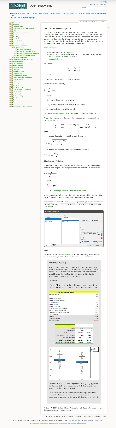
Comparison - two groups (69, 13)
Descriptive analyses (18, 34)
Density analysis (17, 100)
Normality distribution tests (20, 41)
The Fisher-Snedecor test (24, 49)
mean (49, 43)
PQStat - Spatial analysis (18, 88)
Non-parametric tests (21, 57)
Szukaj (106, 8)
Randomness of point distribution (22, 102)
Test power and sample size (20, 32)
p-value (50, 118)
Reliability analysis (18, 79)
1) (49, 197)
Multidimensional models (20, 75)
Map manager (17, 91)
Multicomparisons (18, 61)
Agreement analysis (18, 71)
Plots (14, 30)
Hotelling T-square (18, 65)
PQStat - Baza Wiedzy (24, 13)
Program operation (18, 26)
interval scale (68, 52)
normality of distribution (57, 54)
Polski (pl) (102, 4)
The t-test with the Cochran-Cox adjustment (29, 53)
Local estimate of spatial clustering (22, 106)
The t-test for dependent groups (24, 17)
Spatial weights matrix (19, 93)
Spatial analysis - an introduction (22, 89)
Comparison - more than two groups (23, 59)
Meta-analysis (17, 83)
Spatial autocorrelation (19, 104)
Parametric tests (84, 13)
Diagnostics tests (17, 73)
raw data (68, 255)
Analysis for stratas (18, 67)
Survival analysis (17, 81)
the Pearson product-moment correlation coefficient (68, 191)
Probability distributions (19, 37)
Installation (16, 24)
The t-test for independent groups (26, 51)
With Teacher (16, 86)
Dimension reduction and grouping (22, 77)
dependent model (56, 59)
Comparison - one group (20, 43)
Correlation (16, 69)
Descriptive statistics (18, 98)
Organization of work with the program (23, 28)
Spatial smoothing (18, 96)
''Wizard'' (51, 206)
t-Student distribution (66, 113)
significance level (50, 120)
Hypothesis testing (18, 39)
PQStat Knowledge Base (40, 13)
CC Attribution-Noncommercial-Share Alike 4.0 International (85, 420)
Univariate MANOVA (18, 63)
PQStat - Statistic (55, 13)
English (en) (94, 4)
